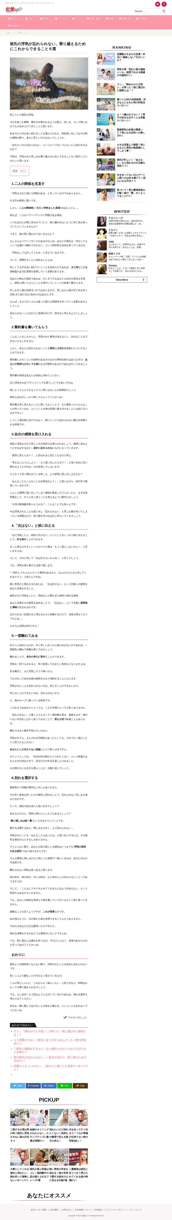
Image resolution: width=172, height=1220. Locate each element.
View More (122, 279)
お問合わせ (66, 1210)
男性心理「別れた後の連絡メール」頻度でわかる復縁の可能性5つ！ (131, 72)
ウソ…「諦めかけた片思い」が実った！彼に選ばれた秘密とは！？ (131, 87)
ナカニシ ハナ (116, 218)
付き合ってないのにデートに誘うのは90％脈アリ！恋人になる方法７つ (131, 177)
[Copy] (80, 1085)
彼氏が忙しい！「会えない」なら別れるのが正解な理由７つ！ (131, 162)
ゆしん (82, 1017)
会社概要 (54, 1210)
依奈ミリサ (114, 253)
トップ (12, 33)
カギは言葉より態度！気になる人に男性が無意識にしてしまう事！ (131, 147)
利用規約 (98, 1210)
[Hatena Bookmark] (48, 1085)
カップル (25, 33)
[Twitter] (17, 1085)
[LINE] (64, 1085)
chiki (111, 241)
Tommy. (113, 265)
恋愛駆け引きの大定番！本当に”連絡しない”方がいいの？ (131, 57)
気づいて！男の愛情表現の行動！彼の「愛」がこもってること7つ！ (131, 193)
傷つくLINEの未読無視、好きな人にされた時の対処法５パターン (131, 102)
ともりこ (113, 229)
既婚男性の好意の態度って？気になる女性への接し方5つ (131, 132)
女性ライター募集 (39, 1210)
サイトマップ (135, 1210)
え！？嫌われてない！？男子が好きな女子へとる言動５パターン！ (131, 117)
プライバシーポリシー (116, 1210)
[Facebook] (33, 1085)
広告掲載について (83, 1210)
